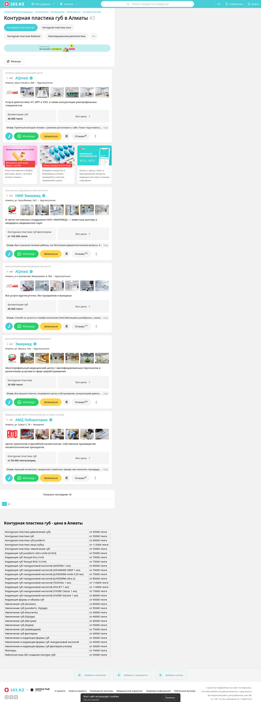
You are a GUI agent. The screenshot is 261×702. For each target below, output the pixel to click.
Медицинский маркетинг (130, 690)
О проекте (60, 690)
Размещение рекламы (101, 690)
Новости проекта (77, 690)
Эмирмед (23, 344)
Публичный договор (184, 690)
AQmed (21, 78)
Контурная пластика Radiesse (23, 36)
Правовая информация (158, 690)
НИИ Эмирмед (27, 196)
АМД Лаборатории (31, 420)
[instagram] (7, 697)
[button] (43, 4)
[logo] (14, 4)
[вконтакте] (16, 697)
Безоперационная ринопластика (66, 36)
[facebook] (11, 697)
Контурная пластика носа (56, 27)
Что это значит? (91, 699)
